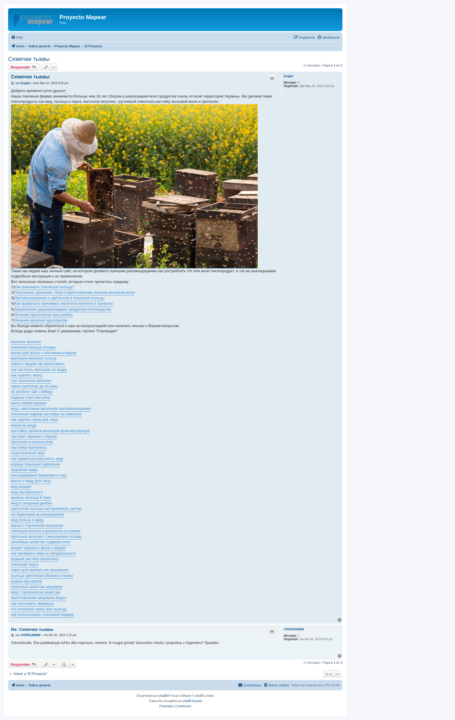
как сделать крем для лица (34, 419)
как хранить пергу (26, 375)
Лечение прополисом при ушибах (44, 315)
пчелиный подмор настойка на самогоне (46, 414)
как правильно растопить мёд (37, 458)
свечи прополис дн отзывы (34, 386)
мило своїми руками (28, 403)
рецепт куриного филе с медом (38, 548)
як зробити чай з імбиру (32, 391)
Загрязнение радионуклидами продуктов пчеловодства (63, 309)
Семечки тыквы (29, 59)
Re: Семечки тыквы (32, 629)
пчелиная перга (24, 564)
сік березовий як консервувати (37, 514)
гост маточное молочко (31, 380)
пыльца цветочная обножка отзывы (42, 575)
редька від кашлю (26, 581)
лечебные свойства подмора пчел (41, 542)
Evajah (288, 76)
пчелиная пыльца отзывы (33, 347)
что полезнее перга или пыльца (38, 609)
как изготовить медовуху (32, 603)
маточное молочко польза (33, 358)
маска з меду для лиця (31, 481)
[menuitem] (17, 37)
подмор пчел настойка (30, 397)
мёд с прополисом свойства (35, 592)
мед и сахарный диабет (31, 503)
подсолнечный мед (27, 453)
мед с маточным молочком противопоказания (51, 408)
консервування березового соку (38, 475)
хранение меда (24, 470)
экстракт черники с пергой (34, 436)
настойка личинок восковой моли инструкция (50, 431)
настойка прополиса (28, 447)
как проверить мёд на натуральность (43, 553)
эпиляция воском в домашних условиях (45, 531)
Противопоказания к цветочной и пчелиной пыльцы (60, 298)
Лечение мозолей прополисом (41, 320)
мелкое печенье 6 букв (31, 497)
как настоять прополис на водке (39, 369)
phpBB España (192, 701)
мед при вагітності (27, 492)
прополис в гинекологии (32, 442)
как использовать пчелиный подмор (42, 614)
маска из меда (23, 425)
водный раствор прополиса (35, 559)
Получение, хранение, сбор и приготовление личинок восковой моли (75, 292)
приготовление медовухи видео (38, 598)
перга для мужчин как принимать (40, 570)
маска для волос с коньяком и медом (43, 353)
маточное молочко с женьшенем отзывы (46, 536)
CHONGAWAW (294, 629)
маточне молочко (26, 342)
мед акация (21, 486)
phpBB (163, 695)
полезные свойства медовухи (36, 586)
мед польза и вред (27, 520)
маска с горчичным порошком (37, 525)
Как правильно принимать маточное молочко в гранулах (64, 303)
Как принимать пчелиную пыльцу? (45, 287)
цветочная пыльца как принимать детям (46, 508)
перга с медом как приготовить (38, 364)
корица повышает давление (35, 464)
